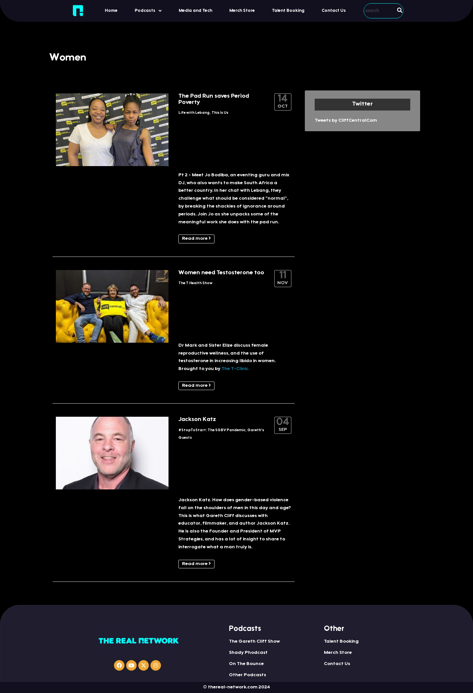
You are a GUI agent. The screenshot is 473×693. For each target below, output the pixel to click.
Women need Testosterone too (221, 273)
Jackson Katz (197, 420)
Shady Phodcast (248, 653)
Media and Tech (195, 11)
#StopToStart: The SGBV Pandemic (211, 430)
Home (111, 11)
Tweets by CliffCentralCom (346, 120)
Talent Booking (288, 11)
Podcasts (148, 11)
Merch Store (242, 11)
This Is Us (220, 113)
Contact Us (334, 11)
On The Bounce (246, 664)
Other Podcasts (247, 675)
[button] (148, 10)
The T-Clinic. (235, 369)
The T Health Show (195, 283)
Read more (196, 238)
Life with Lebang (194, 113)
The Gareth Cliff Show (254, 641)
